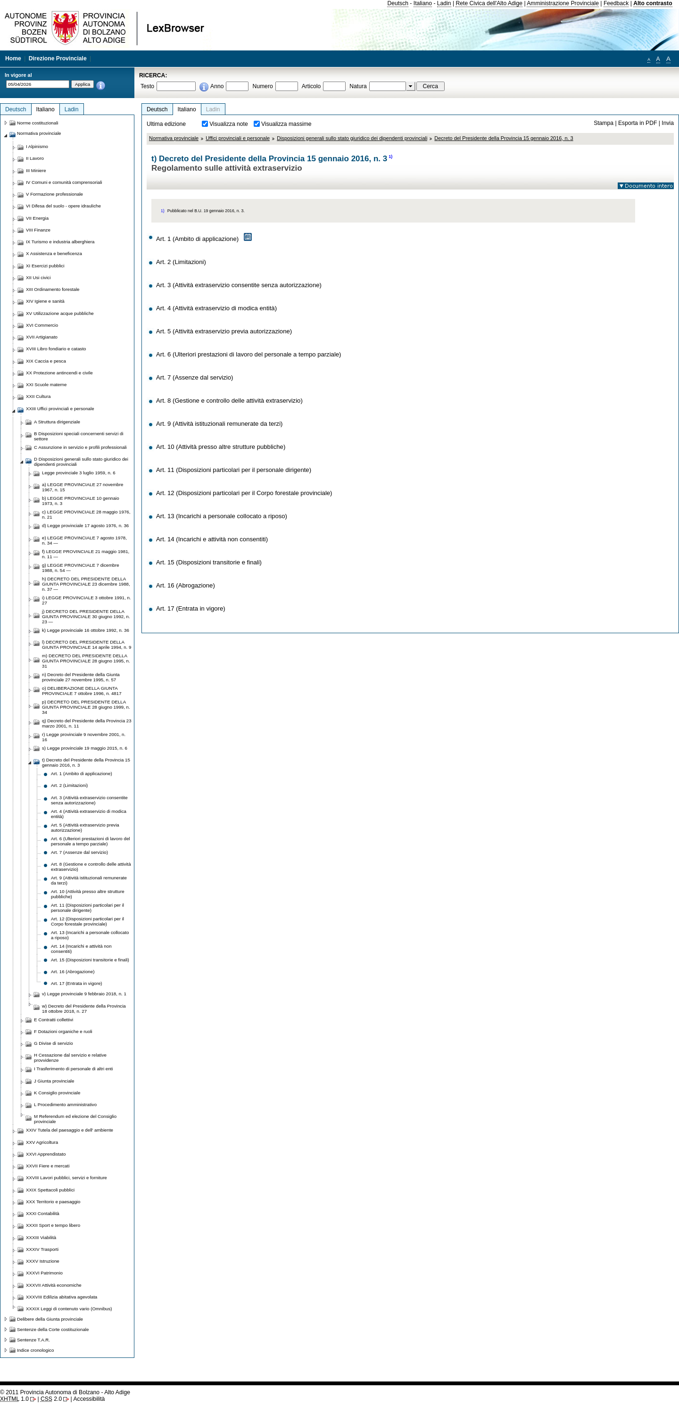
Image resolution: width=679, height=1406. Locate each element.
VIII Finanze (38, 229)
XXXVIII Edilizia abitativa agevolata (61, 1296)
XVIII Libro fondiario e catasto (56, 348)
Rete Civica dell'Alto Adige (488, 3)
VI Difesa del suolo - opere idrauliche (63, 205)
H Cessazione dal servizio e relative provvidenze (70, 1057)
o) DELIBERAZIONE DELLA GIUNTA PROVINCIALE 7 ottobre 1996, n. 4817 (82, 691)
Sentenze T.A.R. (33, 1339)
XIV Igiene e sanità (45, 301)
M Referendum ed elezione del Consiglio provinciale (75, 1119)
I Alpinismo (37, 146)
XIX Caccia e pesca (46, 361)
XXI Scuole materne (46, 384)
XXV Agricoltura (42, 1142)
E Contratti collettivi (53, 1019)
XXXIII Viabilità (41, 1237)
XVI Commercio (42, 325)
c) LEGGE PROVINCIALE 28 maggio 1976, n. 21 (86, 514)
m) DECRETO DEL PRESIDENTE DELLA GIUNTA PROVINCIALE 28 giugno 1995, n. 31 (86, 661)
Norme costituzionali (37, 122)
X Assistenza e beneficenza (54, 253)
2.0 (51, 1399)
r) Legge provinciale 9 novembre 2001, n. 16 (83, 737)
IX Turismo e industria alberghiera (60, 241)
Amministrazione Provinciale (563, 3)
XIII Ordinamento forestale (52, 289)
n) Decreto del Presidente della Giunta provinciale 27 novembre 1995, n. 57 (81, 677)
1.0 (14, 1399)
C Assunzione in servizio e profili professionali (80, 447)
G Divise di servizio (53, 1043)
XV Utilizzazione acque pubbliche (60, 313)
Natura (358, 86)
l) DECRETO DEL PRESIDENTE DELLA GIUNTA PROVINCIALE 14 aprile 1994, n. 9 (86, 644)
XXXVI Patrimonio (44, 1272)
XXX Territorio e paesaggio (53, 1201)
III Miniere (36, 170)
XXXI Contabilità (42, 1213)
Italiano (423, 3)
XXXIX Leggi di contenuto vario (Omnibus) (69, 1308)
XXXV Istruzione (42, 1261)
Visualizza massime (286, 124)
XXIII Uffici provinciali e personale (60, 408)
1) (390, 156)
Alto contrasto (652, 3)
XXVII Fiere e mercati (47, 1165)
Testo (147, 86)
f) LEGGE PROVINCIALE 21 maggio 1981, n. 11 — (85, 554)
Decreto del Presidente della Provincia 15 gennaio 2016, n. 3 (503, 138)
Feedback (616, 3)
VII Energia (37, 218)
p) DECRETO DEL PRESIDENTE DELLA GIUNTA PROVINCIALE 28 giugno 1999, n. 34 (86, 707)
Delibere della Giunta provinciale (50, 1319)
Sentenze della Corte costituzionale (53, 1329)
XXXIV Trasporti (42, 1249)
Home (13, 58)
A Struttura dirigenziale (57, 421)
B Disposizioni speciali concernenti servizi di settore (79, 436)
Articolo (311, 86)
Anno (217, 86)
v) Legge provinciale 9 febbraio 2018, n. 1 (84, 993)
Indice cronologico (35, 1350)
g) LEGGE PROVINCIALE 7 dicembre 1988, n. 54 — (80, 567)
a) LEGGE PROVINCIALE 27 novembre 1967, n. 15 (82, 487)
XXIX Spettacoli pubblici (50, 1189)
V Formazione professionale (54, 194)
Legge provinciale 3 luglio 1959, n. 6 (79, 472)
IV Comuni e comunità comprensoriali (64, 182)
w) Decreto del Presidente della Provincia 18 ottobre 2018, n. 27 (84, 1008)
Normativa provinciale (174, 138)
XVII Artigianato (42, 336)
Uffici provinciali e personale (238, 138)
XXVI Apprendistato (46, 1154)
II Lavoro (35, 158)
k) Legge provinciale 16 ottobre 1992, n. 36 (85, 630)
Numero (262, 86)
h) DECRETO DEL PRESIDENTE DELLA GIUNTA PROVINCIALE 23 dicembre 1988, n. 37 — (86, 584)
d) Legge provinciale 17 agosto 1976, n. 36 (85, 525)
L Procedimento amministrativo (65, 1104)
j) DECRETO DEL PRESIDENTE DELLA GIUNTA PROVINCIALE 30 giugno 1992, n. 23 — (86, 616)
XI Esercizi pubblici (45, 265)
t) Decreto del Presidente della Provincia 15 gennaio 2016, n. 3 (86, 762)
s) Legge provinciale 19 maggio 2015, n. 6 (84, 748)
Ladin (444, 3)
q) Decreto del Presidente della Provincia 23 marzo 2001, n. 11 (87, 723)
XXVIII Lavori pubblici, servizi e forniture (66, 1177)
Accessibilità (89, 1399)
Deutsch (397, 3)
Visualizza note (228, 124)
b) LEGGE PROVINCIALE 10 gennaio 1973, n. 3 (80, 501)
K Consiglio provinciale (57, 1092)
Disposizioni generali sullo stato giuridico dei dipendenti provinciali (352, 138)
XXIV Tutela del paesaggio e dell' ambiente (69, 1130)
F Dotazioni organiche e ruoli (63, 1031)
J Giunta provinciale (54, 1080)
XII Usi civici (38, 277)
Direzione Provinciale (58, 58)
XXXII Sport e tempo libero (53, 1225)
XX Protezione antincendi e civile (59, 372)
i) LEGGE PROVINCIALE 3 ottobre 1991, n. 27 (86, 600)
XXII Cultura (38, 396)
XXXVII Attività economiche (54, 1285)
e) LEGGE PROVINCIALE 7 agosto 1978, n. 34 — (84, 540)
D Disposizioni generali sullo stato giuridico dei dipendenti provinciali (81, 461)
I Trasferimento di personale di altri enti (73, 1068)
